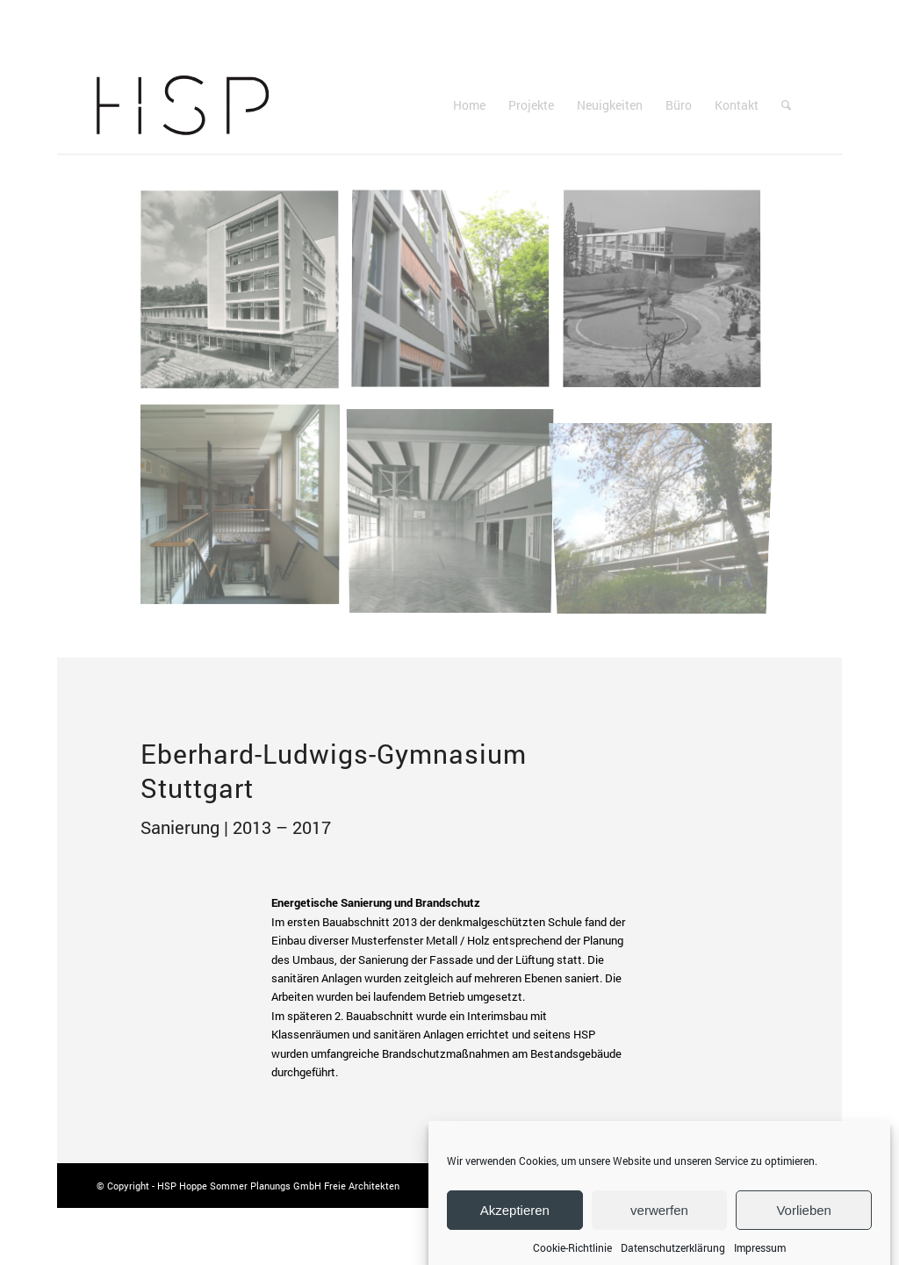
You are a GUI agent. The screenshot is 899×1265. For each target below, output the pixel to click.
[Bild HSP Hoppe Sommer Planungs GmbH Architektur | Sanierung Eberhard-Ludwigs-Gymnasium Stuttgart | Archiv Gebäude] (246, 297)
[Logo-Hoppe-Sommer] (183, 105)
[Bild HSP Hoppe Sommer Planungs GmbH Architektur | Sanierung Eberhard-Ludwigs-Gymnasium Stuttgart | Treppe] (246, 509)
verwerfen (659, 1225)
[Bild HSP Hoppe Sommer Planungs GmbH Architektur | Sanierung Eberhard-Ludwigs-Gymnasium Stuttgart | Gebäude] (668, 509)
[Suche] (786, 105)
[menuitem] (469, 105)
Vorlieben (803, 1225)
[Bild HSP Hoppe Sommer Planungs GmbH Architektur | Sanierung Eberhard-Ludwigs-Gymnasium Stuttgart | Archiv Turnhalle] (457, 509)
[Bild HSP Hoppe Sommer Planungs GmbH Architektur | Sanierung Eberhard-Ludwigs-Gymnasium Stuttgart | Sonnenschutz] (457, 297)
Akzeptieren (515, 1225)
